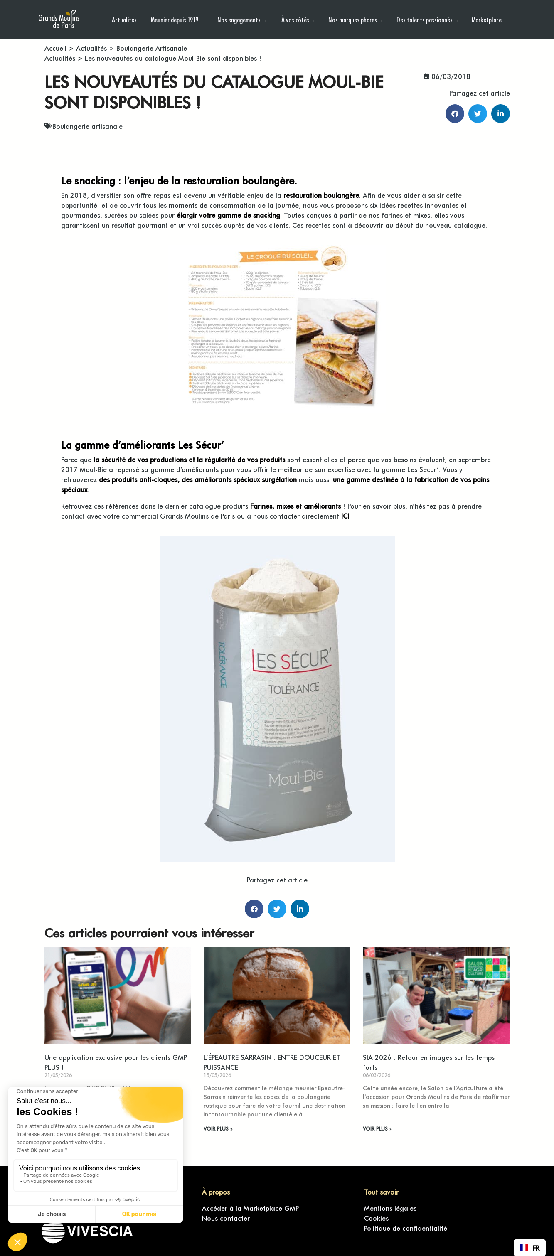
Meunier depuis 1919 (174, 19)
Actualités (124, 19)
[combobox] (530, 1247)
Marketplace (487, 19)
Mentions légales (390, 1207)
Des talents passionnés (424, 19)
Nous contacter (226, 1217)
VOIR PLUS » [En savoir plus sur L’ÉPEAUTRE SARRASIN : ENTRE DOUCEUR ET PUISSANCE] (218, 1128)
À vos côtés (294, 19)
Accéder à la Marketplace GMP (250, 1207)
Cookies (376, 1217)
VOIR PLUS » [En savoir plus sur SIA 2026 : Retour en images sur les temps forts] (377, 1128)
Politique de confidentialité (405, 1227)
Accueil (55, 47)
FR (529, 1247)
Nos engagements (239, 19)
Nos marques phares (352, 19)
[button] (455, 113)
